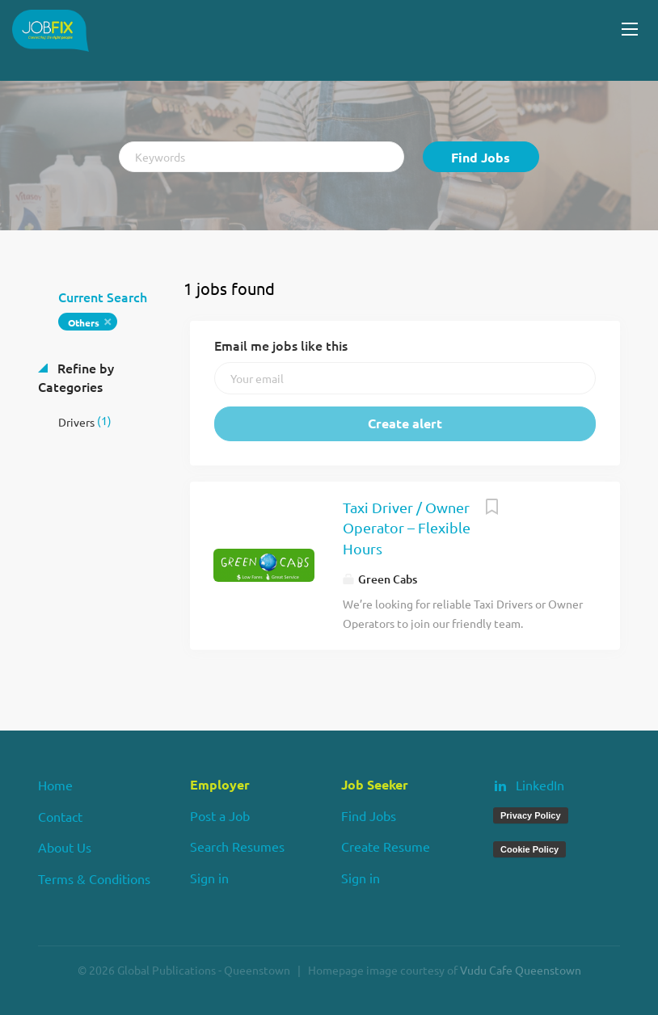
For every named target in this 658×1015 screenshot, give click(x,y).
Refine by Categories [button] (76, 377)
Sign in (209, 878)
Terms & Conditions (94, 878)
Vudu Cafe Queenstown (520, 969)
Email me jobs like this (281, 345)
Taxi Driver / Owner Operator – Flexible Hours (406, 528)
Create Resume (385, 846)
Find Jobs (480, 157)
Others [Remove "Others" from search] (83, 322)
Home (55, 785)
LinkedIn (540, 785)
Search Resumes (237, 846)
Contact (60, 816)
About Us (64, 847)
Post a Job (220, 815)
